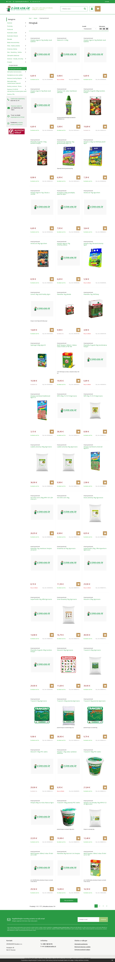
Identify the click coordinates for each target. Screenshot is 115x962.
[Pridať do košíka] (52, 76)
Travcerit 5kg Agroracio (39, 701)
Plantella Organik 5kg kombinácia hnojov (95, 345)
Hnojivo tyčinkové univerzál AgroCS (93, 447)
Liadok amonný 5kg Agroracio (67, 447)
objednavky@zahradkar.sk (22, 1)
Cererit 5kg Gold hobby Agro (40, 294)
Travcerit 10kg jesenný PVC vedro (68, 803)
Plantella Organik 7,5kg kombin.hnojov (38, 142)
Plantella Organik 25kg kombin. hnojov (41, 650)
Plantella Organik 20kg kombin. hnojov (94, 91)
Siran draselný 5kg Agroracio (67, 599)
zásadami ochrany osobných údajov (61, 927)
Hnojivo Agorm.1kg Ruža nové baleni (41, 91)
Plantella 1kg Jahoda (64, 294)
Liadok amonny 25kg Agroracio (41, 447)
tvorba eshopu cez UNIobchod (62, 958)
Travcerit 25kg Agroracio (92, 650)
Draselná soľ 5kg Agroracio (66, 548)
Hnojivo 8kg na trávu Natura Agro (42, 803)
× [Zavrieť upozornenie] (112, 960)
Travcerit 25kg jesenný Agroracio (68, 701)
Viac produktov (68, 900)
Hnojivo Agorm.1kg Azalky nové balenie (41, 40)
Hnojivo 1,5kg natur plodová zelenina (66, 752)
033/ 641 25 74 (36, 1)
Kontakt (107, 1)
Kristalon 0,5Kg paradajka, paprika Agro (66, 193)
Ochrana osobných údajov (82, 949)
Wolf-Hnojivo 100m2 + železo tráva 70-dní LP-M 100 (67, 345)
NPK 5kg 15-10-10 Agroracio (93, 396)
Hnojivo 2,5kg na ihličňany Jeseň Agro (94, 142)
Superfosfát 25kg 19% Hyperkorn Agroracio (95, 549)
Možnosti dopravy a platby (82, 947)
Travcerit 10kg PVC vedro (92, 752)
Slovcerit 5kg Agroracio (65, 650)
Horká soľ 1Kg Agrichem (92, 193)
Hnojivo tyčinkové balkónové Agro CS (40, 396)
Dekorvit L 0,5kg (62, 40)
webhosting (74, 958)
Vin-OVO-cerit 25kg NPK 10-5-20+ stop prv (42, 498)
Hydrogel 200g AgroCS (38, 345)
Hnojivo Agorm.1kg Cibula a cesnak (40, 193)
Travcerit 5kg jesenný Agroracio (94, 701)
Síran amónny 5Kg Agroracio (93, 498)
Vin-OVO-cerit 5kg (63, 498)
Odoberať (103, 919)
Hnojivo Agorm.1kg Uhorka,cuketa (63, 244)
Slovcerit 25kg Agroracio (92, 599)
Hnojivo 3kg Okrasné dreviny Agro (93, 244)
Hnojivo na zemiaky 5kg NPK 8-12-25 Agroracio (95, 803)
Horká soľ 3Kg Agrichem (39, 243)
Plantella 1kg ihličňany (91, 294)
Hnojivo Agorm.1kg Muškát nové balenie (95, 40)
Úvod (9, 1)
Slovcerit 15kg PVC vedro (39, 752)
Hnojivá (35, 18)
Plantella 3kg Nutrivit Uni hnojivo (68, 853)
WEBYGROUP (86, 958)
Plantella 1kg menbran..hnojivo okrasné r (41, 549)
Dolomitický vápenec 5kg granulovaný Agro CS (65, 142)
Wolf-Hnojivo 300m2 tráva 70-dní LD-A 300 (42, 854)
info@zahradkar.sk (50, 946)
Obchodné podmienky (81, 944)
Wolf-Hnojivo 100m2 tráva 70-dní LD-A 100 (95, 854)
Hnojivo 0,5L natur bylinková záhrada (67, 91)
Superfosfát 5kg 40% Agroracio (41, 599)
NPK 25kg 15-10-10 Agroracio (67, 396)
